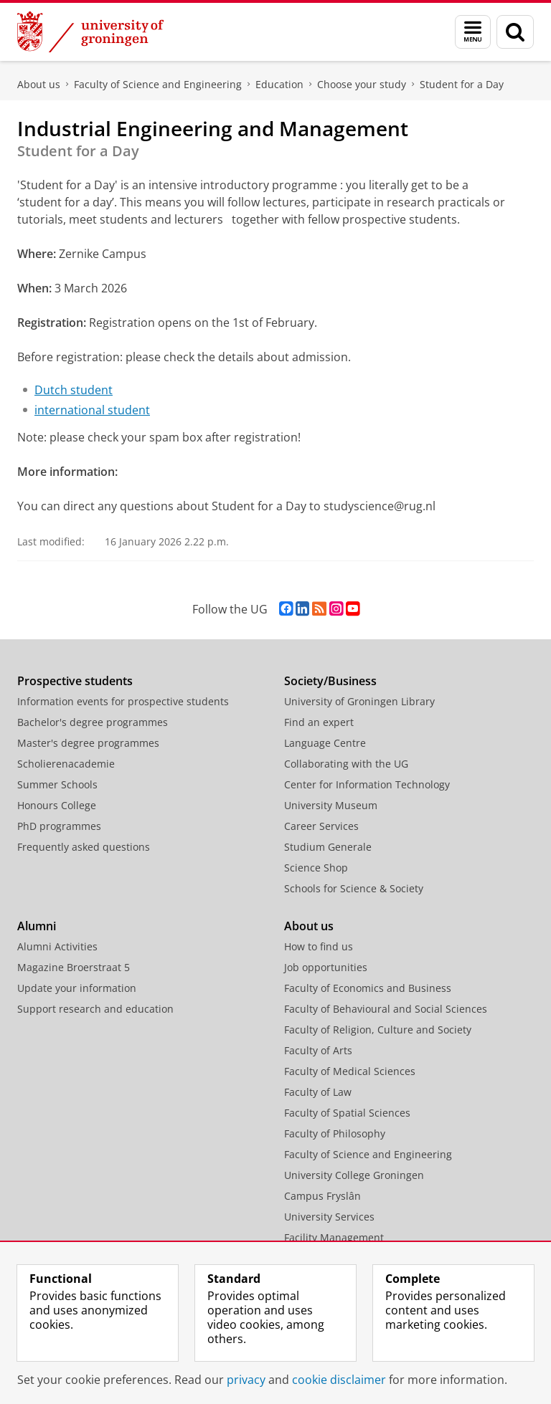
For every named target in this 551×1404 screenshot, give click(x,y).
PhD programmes (59, 826)
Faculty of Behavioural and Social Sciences (385, 1009)
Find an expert (319, 722)
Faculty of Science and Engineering (158, 84)
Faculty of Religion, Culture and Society (377, 1029)
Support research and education (95, 1009)
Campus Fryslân (322, 1196)
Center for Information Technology (367, 784)
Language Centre (325, 743)
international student (92, 410)
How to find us (318, 946)
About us (38, 84)
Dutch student (73, 390)
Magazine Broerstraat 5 (73, 967)
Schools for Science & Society (353, 888)
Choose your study (361, 84)
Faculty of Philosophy (334, 1133)
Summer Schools (57, 784)
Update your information (76, 988)
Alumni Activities (57, 946)
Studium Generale (328, 847)
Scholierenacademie (66, 763)
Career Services (321, 826)
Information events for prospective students (123, 701)
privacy (246, 1380)
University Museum (330, 805)
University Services (329, 1216)
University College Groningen (354, 1175)
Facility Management (334, 1237)
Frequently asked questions (83, 847)
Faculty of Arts (318, 1050)
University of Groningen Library (359, 701)
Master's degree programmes (88, 743)
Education (279, 84)
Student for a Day (462, 84)
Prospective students (75, 681)
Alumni (36, 926)
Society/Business (330, 681)
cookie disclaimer (339, 1380)
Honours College (56, 805)
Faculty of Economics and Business (367, 988)
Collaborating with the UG (346, 763)
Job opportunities (325, 967)
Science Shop (316, 867)
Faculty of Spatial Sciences (347, 1112)
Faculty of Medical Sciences (349, 1071)
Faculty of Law (318, 1092)
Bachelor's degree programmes (92, 722)
